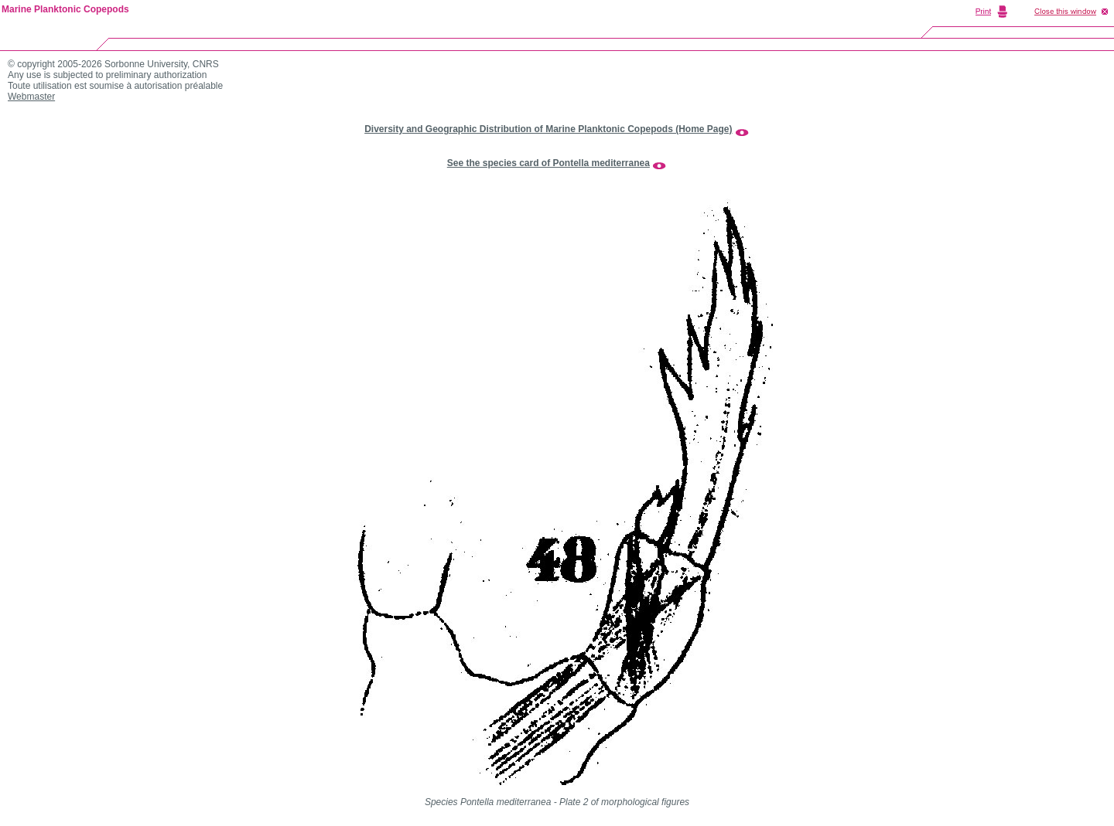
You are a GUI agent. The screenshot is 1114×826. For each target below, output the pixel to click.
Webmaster (31, 96)
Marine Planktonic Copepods (65, 9)
